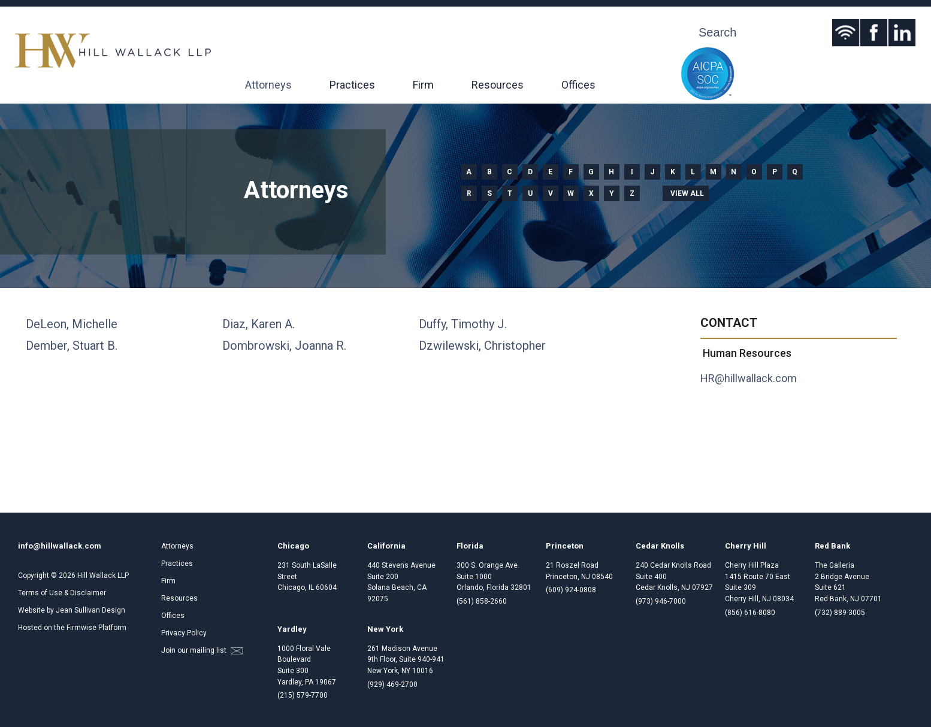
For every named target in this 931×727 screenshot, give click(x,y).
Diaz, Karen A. (258, 324)
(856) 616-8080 (750, 612)
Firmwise (81, 627)
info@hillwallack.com (59, 545)
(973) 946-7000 (661, 601)
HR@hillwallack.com (748, 378)
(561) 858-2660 (482, 601)
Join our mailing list (202, 650)
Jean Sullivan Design (90, 610)
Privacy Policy (184, 633)
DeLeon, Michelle (71, 324)
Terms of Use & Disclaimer (62, 593)
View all (687, 193)
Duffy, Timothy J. (463, 324)
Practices (352, 84)
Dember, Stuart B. (71, 345)
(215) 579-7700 (302, 695)
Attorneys (268, 84)
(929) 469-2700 (392, 684)
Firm (423, 84)
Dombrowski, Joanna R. (284, 345)
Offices (578, 84)
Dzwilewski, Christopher (482, 345)
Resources (497, 84)
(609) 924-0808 (571, 590)
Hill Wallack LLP (103, 575)
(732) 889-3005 (840, 612)
